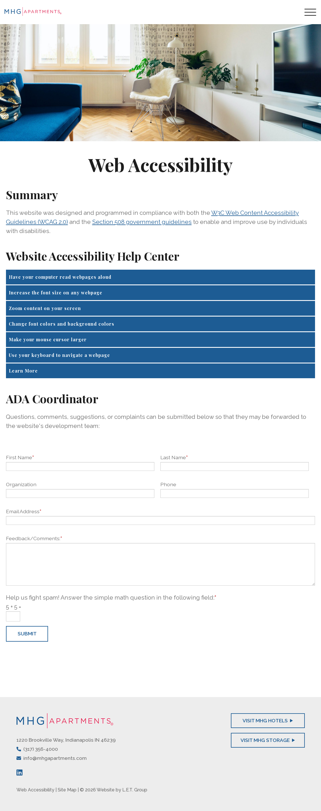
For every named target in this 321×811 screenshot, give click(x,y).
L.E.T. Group (134, 790)
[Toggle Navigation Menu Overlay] (310, 12)
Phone (168, 484)
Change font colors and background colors (61, 324)
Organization (21, 484)
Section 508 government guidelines (142, 221)
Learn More (23, 371)
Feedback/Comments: (34, 538)
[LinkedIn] (19, 772)
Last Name (174, 457)
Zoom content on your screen (45, 308)
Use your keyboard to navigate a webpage (59, 355)
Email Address (23, 511)
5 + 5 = (13, 606)
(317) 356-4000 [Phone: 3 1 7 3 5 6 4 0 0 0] (40, 749)
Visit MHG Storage (268, 740)
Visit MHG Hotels (268, 720)
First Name (20, 457)
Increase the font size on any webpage (55, 293)
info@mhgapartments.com (55, 758)
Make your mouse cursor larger (48, 339)
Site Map (67, 790)
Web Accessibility (35, 790)
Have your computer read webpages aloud (60, 277)
